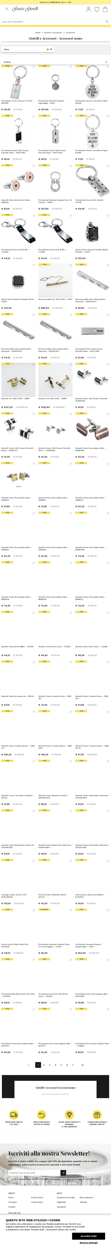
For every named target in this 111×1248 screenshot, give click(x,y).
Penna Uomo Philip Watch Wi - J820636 (15, 951)
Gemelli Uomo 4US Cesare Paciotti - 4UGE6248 (92, 405)
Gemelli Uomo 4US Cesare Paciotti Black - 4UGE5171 (17, 454)
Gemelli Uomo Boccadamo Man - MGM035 (16, 603)
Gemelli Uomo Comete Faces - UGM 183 (91, 703)
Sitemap (83, 1207)
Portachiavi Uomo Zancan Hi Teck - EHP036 (17, 107)
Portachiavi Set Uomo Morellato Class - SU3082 (53, 1000)
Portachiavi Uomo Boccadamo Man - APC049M (92, 1000)
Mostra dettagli (88, 1243)
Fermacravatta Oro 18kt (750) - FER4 (55, 305)
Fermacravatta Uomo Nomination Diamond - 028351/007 (53, 355)
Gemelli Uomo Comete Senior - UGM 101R (55, 752)
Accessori (70, 38)
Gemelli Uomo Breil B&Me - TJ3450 (17, 652)
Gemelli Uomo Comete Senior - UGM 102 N (92, 752)
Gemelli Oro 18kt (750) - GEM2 (15, 404)
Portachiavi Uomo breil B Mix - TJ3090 (15, 256)
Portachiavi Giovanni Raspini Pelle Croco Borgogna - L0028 (54, 951)
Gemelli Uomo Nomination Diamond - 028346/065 (18, 851)
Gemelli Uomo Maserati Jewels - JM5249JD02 (53, 802)
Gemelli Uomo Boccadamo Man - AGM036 (53, 554)
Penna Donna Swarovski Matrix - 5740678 (90, 901)
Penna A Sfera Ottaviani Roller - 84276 (53, 901)
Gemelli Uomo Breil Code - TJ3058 (91, 652)
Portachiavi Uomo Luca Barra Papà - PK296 (92, 107)
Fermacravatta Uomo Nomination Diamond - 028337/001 (90, 306)
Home (38, 38)
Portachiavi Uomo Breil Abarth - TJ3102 (90, 206)
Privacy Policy (25, 1184)
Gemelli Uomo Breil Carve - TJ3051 (54, 652)
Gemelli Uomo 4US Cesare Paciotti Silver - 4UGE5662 (54, 454)
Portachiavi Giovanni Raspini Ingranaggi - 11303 (51, 107)
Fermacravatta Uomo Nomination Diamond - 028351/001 (16, 355)
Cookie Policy (37, 1207)
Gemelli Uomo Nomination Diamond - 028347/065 (92, 851)
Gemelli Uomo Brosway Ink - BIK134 (17, 702)
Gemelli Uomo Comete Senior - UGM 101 (18, 752)
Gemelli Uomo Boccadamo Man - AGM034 (90, 504)
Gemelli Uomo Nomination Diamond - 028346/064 (92, 802)
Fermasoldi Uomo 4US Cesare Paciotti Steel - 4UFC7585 (89, 355)
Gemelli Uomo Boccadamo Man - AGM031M (90, 454)
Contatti (11, 1212)
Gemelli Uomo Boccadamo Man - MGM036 (53, 603)
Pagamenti (61, 1207)
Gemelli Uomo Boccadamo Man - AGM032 (16, 504)
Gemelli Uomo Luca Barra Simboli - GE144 (17, 802)
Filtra (28, 55)
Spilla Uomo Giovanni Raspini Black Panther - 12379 (91, 256)
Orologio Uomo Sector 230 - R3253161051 (14, 901)
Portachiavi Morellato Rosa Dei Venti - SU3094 (18, 1000)
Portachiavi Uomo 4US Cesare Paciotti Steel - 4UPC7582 (15, 157)
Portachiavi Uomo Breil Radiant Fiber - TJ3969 (92, 1050)
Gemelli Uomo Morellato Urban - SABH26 (16, 206)
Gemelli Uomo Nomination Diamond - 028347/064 (55, 851)
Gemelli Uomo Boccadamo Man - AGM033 (53, 504)
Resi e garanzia (86, 1203)
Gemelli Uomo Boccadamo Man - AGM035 (16, 554)
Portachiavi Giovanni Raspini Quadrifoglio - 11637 (88, 951)
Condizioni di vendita (66, 1203)
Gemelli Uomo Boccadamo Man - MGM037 (90, 603)
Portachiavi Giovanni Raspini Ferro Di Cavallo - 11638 (55, 206)
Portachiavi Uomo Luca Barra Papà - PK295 (92, 157)
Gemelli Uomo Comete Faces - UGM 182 (54, 703)
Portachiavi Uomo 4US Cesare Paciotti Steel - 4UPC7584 (52, 157)
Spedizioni (61, 1212)
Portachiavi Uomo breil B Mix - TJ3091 (52, 256)
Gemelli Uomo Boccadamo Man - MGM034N (90, 554)
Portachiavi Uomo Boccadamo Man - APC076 (18, 1050)
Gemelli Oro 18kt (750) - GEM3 (52, 404)
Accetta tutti (88, 1236)
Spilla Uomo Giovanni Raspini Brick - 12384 (18, 306)
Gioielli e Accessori (53, 38)
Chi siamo (12, 1207)
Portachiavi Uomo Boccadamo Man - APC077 (55, 1050)
